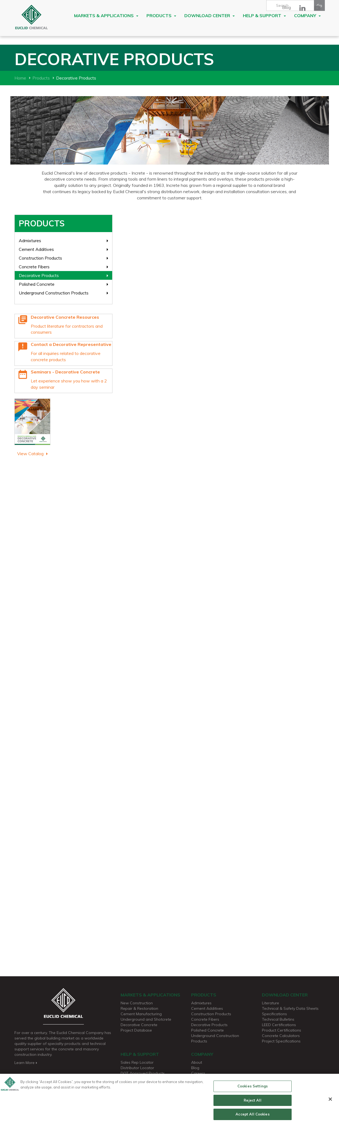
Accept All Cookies (252, 1116)
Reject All (252, 1102)
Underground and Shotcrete (146, 1019)
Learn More (26, 1062)
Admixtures (30, 240)
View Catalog (30, 453)
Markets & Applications (106, 15)
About (196, 1062)
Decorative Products (39, 275)
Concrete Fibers (34, 266)
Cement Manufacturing (141, 1013)
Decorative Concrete (139, 1024)
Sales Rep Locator (137, 1062)
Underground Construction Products (53, 293)
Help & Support (264, 15)
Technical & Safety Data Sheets (290, 1008)
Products (161, 15)
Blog (286, 7)
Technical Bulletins (278, 1019)
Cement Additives (36, 249)
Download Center (209, 15)
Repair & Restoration (139, 1008)
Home (20, 78)
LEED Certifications (279, 1024)
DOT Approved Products (143, 1073)
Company (307, 15)
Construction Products (40, 258)
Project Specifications (281, 1041)
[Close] (330, 1101)
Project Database (136, 1030)
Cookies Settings (252, 1088)
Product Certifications (281, 1030)
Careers (198, 1073)
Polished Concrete (36, 284)
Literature (270, 1003)
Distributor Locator (137, 1067)
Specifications (274, 1013)
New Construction (137, 1003)
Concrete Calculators (281, 1035)
